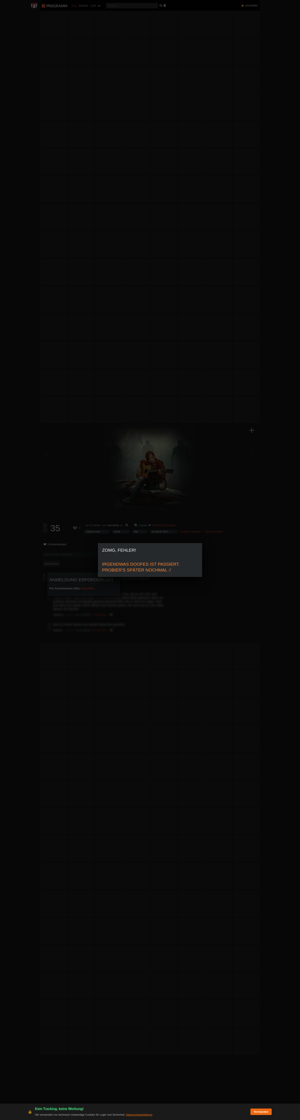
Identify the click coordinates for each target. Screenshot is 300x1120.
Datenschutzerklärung (139, 1114)
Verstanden (261, 1111)
